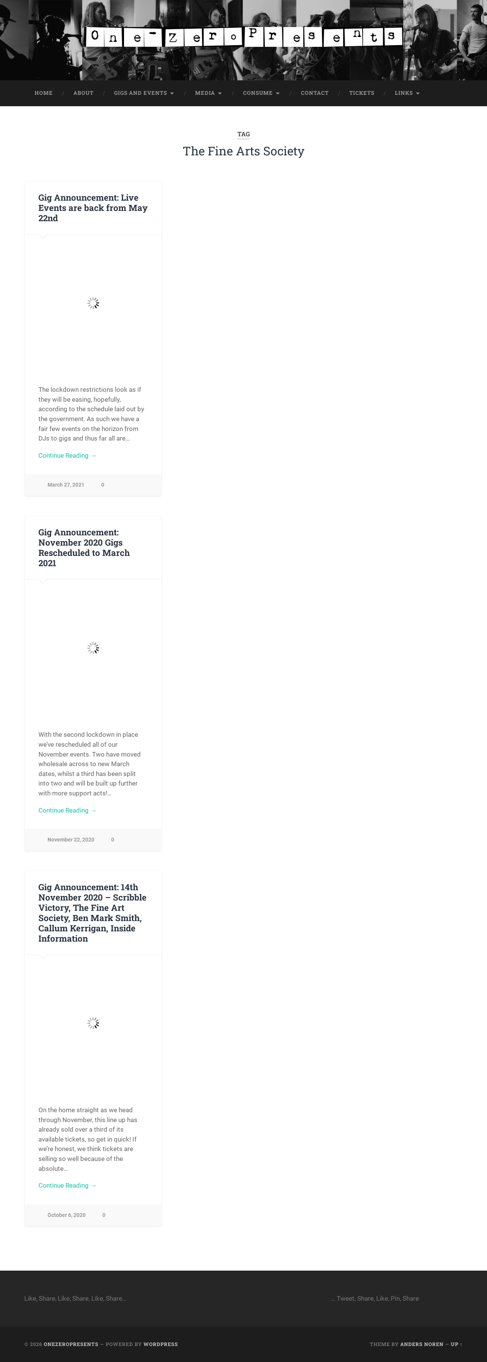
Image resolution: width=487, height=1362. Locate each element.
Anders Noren (422, 1344)
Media (205, 92)
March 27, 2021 (66, 485)
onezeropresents (71, 1344)
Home (44, 92)
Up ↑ (457, 1344)
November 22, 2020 (71, 840)
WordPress (160, 1344)
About (83, 92)
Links (404, 92)
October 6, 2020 (67, 1215)
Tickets (361, 92)
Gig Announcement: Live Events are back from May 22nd (93, 208)
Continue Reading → (67, 455)
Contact (315, 92)
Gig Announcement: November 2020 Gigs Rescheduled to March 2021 (84, 547)
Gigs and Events (140, 92)
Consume (258, 92)
